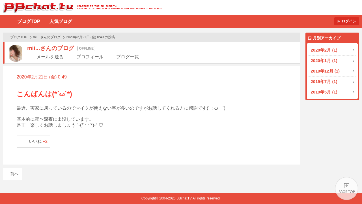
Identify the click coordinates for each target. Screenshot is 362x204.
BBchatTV (80, 7)
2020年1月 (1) (324, 60)
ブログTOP (28, 21)
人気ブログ (60, 21)
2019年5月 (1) (324, 92)
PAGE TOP (347, 189)
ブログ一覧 (127, 56)
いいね (38, 141)
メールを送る (50, 56)
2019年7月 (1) (324, 81)
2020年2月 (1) (324, 50)
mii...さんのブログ (47, 37)
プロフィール (90, 56)
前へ (14, 173)
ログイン (349, 21)
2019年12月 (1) (325, 71)
